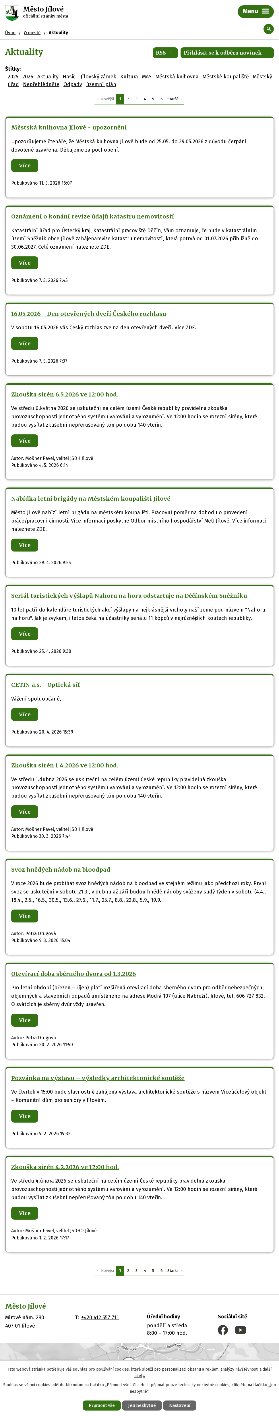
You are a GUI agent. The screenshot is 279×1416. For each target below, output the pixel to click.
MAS (147, 76)
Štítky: (13, 69)
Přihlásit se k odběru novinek (227, 52)
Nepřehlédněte (41, 84)
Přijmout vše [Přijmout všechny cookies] (102, 1405)
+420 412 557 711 (100, 1317)
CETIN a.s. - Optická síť (45, 684)
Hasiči (70, 76)
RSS (165, 52)
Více (24, 165)
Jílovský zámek (98, 76)
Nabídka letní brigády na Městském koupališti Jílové (90, 498)
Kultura (129, 76)
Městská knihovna (177, 76)
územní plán (101, 84)
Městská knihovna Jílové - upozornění (69, 127)
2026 (27, 76)
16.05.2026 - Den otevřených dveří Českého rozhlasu (88, 313)
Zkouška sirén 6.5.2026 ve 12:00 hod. (64, 394)
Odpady (72, 84)
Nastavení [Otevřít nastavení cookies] (179, 1405)
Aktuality (48, 76)
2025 (13, 76)
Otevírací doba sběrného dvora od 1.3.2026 (73, 973)
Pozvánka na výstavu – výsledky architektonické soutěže (98, 1078)
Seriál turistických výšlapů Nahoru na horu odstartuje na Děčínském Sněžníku (129, 595)
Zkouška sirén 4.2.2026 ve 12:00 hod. (65, 1167)
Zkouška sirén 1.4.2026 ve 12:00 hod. (64, 765)
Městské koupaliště (226, 76)
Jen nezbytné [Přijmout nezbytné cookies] (142, 1405)
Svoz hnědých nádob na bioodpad (60, 869)
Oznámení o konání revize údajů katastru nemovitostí (92, 216)
